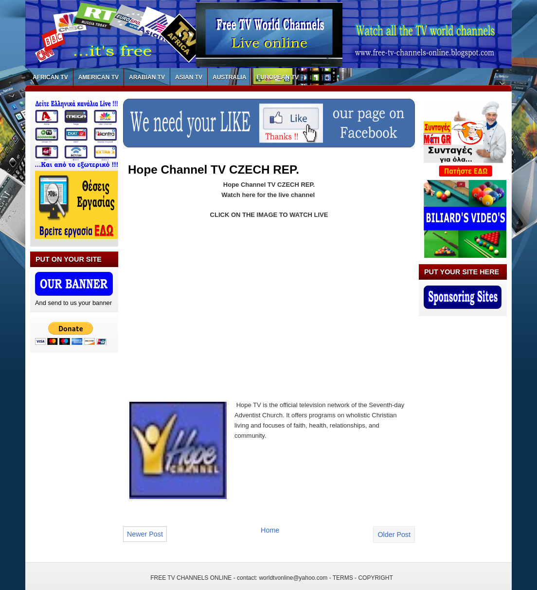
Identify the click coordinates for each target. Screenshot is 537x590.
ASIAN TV (188, 77)
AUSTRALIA (229, 77)
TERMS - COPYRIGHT (363, 577)
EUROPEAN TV (277, 77)
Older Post (394, 534)
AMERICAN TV (98, 77)
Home (270, 530)
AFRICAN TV (50, 77)
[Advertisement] (209, 299)
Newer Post (145, 534)
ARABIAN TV (147, 77)
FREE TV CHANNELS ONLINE (191, 577)
